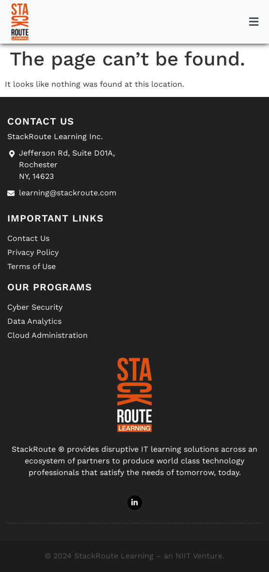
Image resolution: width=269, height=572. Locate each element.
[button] (253, 22)
